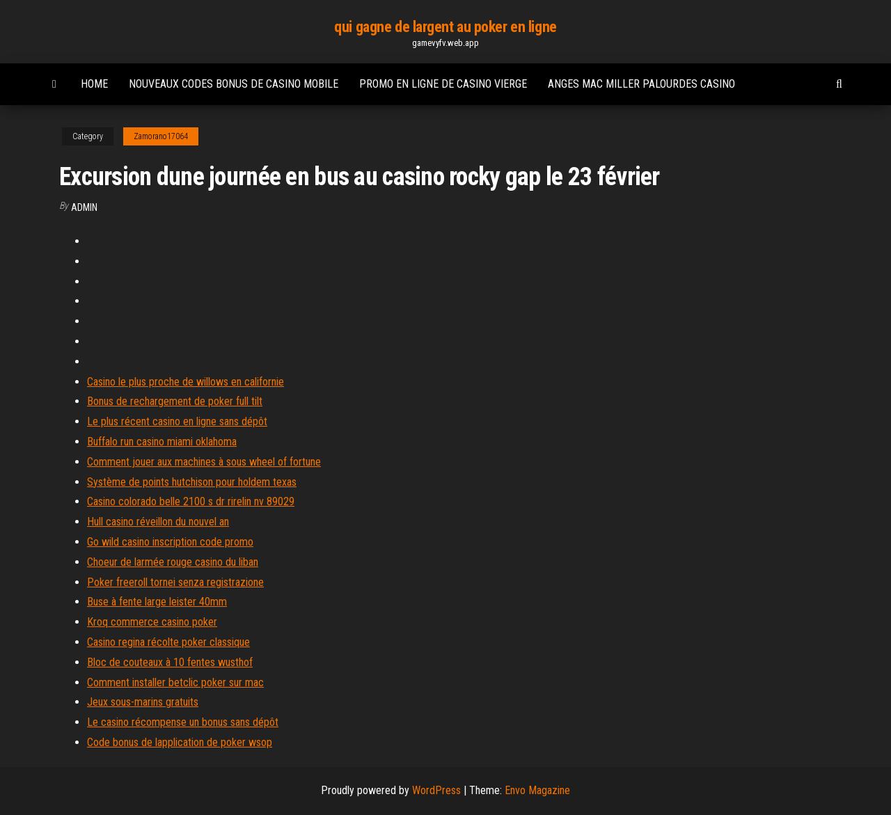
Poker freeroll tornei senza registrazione (175, 582)
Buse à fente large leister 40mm (157, 601)
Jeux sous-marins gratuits (142, 702)
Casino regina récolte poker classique (168, 642)
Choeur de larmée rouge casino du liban (172, 562)
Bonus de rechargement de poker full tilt (174, 401)
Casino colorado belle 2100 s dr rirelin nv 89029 (190, 501)
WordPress (436, 790)
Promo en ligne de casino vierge (443, 83)
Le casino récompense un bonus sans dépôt (182, 722)
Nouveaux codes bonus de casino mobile (233, 83)
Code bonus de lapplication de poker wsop (179, 742)
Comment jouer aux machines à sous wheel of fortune (204, 461)
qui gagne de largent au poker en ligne (445, 26)
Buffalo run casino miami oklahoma (162, 441)
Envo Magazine (537, 790)
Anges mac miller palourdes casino (641, 83)
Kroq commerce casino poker (152, 621)
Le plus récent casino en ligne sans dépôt (177, 421)
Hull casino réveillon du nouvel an (158, 521)
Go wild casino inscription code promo (170, 541)
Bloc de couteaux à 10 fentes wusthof (170, 662)
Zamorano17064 (161, 136)
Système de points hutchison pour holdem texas (192, 482)
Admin (84, 207)
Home (94, 83)
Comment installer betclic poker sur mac (175, 682)
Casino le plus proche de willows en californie (185, 381)
